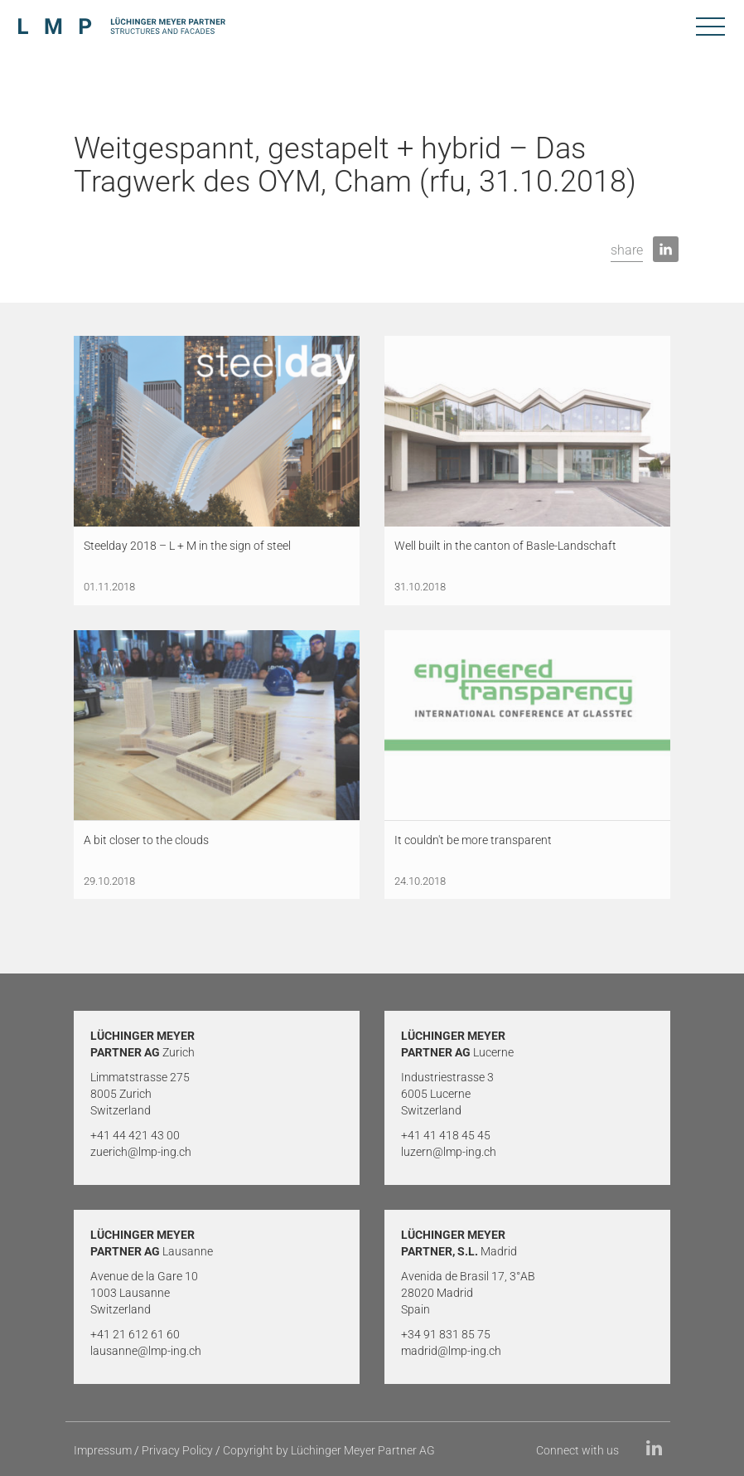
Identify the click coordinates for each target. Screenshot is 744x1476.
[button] (627, 250)
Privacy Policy (177, 1450)
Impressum (103, 1450)
